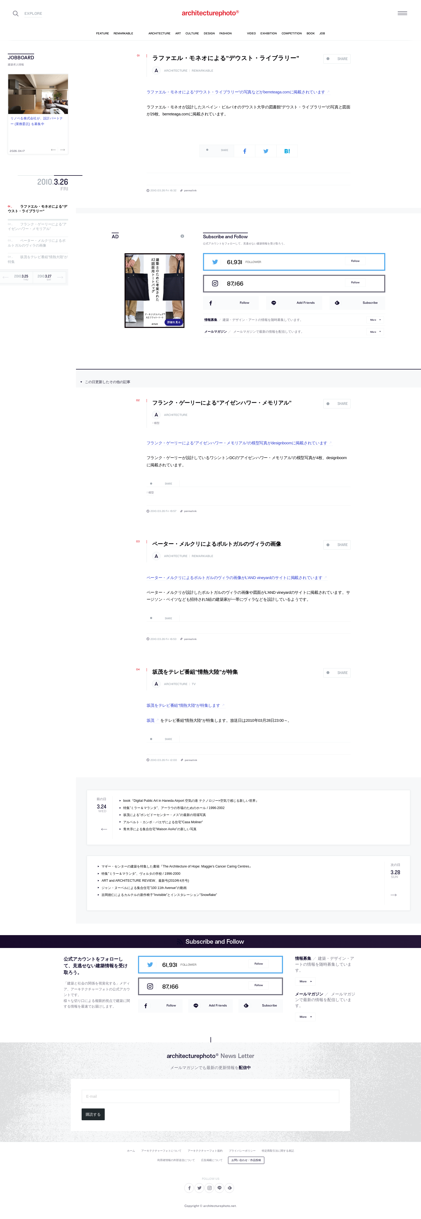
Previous (54, 149)
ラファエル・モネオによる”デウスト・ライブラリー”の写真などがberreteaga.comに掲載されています (236, 92)
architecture (175, 70)
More (373, 319)
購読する (93, 1114)
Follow (355, 261)
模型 (157, 423)
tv (194, 684)
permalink (190, 190)
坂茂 (150, 720)
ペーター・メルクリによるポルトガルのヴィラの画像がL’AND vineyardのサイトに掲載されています (234, 578)
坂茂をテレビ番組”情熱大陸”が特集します (183, 705)
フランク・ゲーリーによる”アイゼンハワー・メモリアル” (37, 226)
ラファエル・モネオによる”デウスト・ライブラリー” (37, 208)
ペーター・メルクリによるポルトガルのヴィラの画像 (37, 243)
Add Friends (306, 303)
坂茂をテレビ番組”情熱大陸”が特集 (195, 672)
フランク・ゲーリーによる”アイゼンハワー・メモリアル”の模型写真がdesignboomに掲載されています (237, 443)
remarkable (202, 70)
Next (62, 149)
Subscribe (370, 303)
